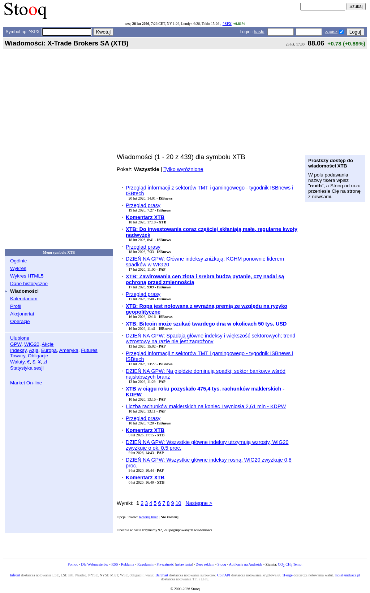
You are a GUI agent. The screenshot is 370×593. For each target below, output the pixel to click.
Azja (33, 350)
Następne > (198, 503)
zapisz (331, 31)
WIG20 (31, 344)
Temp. (297, 564)
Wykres (18, 268)
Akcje (47, 344)
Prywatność (165, 564)
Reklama (127, 564)
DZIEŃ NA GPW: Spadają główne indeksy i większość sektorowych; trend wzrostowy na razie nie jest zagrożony (210, 338)
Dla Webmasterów (94, 564)
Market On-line (26, 382)
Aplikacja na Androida (246, 564)
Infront (15, 575)
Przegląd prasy (143, 205)
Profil (15, 306)
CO (281, 564)
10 (178, 503)
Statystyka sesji (27, 368)
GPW (15, 344)
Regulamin (145, 564)
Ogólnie (18, 260)
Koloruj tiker (148, 517)
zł (45, 362)
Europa (49, 350)
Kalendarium (23, 298)
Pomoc (73, 564)
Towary (17, 355)
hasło (259, 31)
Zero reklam (205, 564)
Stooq (222, 564)
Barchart (161, 575)
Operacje (20, 321)
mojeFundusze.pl (347, 575)
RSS (114, 564)
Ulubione (19, 338)
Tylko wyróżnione (183, 169)
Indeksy (18, 350)
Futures (89, 350)
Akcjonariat (22, 314)
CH (288, 564)
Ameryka (68, 350)
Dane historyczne (29, 283)
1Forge (287, 575)
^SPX (227, 24)
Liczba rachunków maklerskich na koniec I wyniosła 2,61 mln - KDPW (206, 406)
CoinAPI (223, 575)
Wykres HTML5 (26, 276)
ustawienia (184, 564)
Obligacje (38, 355)
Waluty (17, 362)
